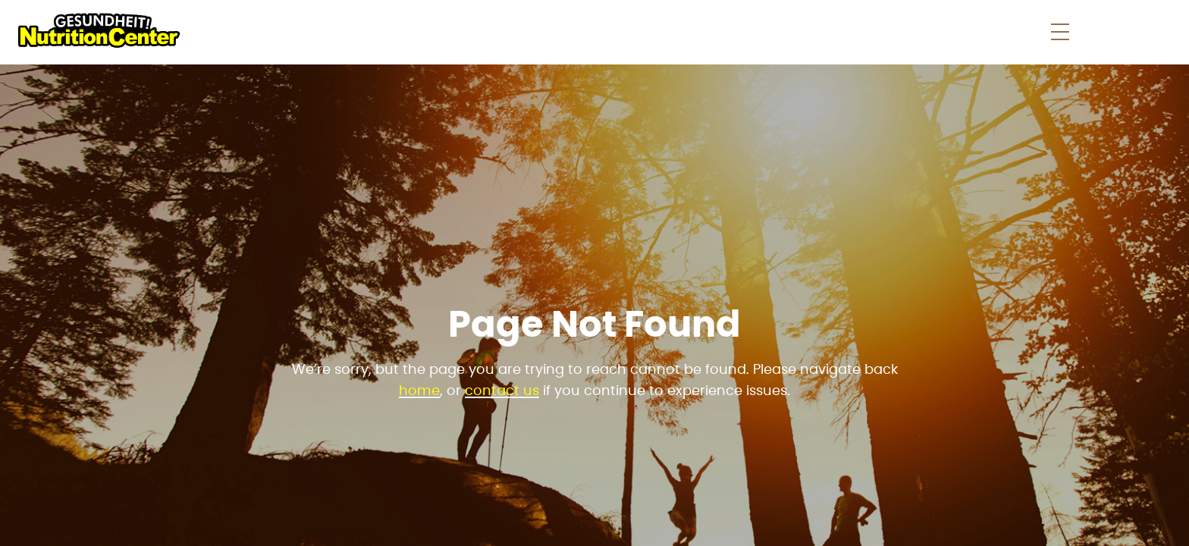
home (419, 391)
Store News (774, 32)
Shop (681, 32)
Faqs (852, 32)
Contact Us (1019, 32)
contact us (502, 391)
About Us (923, 32)
